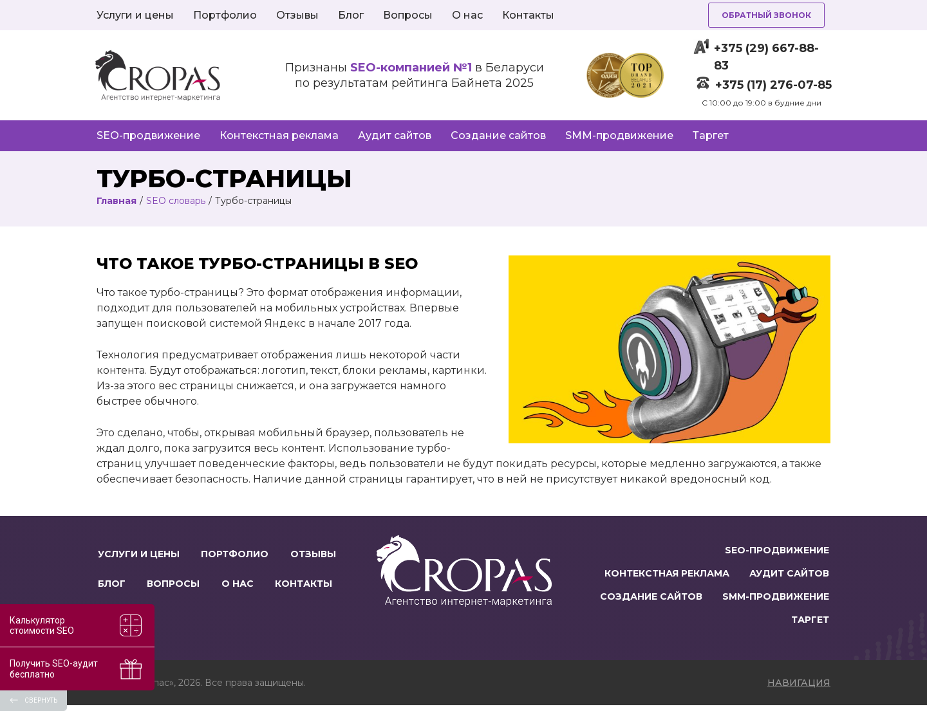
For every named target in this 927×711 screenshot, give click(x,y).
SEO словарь (175, 201)
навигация (798, 688)
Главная (116, 201)
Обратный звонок (766, 15)
